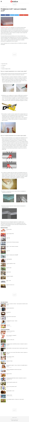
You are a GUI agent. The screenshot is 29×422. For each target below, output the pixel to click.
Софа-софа (8, 237)
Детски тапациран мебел (10, 233)
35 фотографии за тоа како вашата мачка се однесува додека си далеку (17, 348)
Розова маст (8, 325)
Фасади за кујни (8, 267)
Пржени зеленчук (9, 373)
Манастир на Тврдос (9, 360)
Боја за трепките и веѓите (10, 356)
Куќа (1, 6)
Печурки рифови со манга (10, 390)
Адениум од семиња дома (10, 339)
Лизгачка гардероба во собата (10, 263)
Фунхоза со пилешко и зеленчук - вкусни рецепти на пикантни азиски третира (17, 304)
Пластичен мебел (9, 229)
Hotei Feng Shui (9, 259)
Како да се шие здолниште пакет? (11, 386)
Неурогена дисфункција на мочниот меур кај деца (13, 369)
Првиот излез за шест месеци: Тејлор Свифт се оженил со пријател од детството (16, 353)
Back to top (14, 417)
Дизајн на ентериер (5, 6)
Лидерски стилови (9, 395)
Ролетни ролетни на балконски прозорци (12, 242)
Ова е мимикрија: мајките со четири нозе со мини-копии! (15, 399)
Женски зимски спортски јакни (11, 316)
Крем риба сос (8, 312)
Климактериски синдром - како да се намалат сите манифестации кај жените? (16, 366)
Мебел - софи (8, 280)
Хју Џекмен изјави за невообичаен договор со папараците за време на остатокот (16, 344)
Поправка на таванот (4, 27)
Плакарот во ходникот (9, 276)
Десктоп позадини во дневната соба (11, 382)
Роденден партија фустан (10, 308)
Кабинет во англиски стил (10, 284)
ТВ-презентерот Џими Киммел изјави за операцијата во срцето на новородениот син (16, 378)
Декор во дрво (8, 271)
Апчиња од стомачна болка (10, 331)
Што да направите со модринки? (11, 335)
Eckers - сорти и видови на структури (12, 246)
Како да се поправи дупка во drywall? (12, 254)
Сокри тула (8, 250)
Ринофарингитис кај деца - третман (11, 320)
